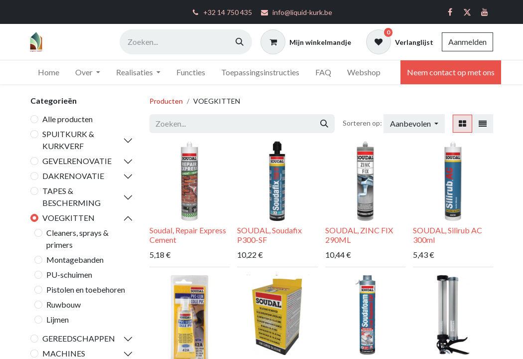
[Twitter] (467, 12)
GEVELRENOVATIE (77, 161)
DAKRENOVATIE (73, 175)
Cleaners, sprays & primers (77, 238)
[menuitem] (48, 72)
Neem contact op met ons (451, 72)
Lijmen (57, 319)
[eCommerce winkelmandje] (306, 42)
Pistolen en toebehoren (85, 289)
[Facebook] (450, 12)
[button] (414, 123)
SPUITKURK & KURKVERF (68, 140)
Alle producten (67, 119)
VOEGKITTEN (68, 217)
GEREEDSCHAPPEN (78, 338)
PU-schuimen (69, 274)
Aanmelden (467, 41)
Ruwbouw (63, 304)
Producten (166, 101)
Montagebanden (75, 259)
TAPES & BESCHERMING (71, 196)
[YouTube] (485, 12)
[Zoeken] (239, 41)
